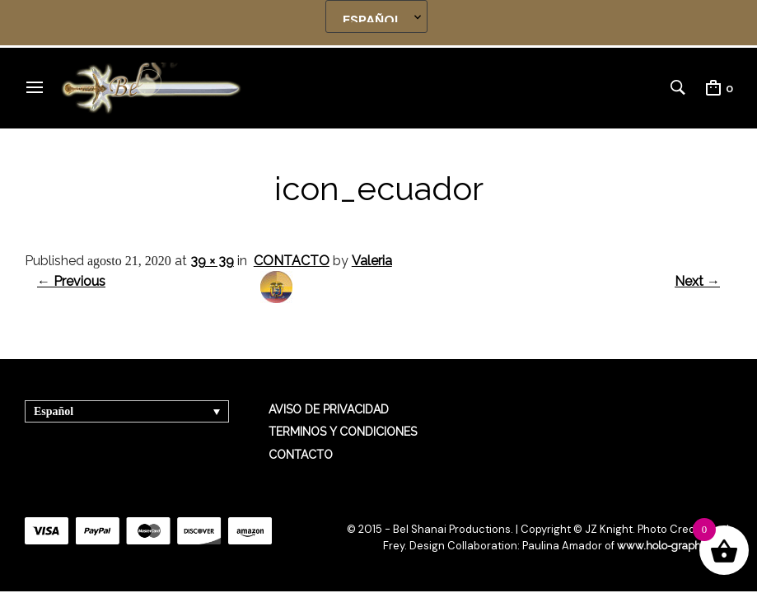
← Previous (71, 281)
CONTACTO (291, 260)
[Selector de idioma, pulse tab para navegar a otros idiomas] (127, 411)
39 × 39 (212, 260)
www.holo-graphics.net (674, 545)
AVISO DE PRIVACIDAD (329, 409)
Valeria (372, 260)
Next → (697, 281)
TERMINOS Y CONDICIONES (343, 431)
